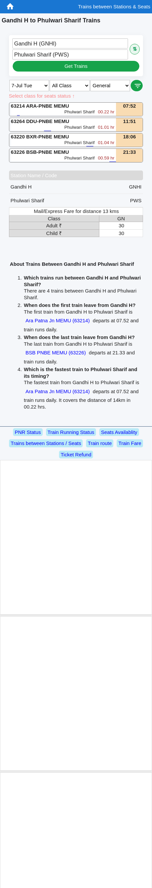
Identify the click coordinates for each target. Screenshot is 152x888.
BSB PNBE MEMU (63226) (56, 352)
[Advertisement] (75, 537)
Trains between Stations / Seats (46, 443)
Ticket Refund (76, 454)
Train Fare (129, 443)
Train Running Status (71, 432)
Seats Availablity (119, 432)
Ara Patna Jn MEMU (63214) (58, 320)
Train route (100, 443)
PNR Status (28, 432)
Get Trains (75, 66)
